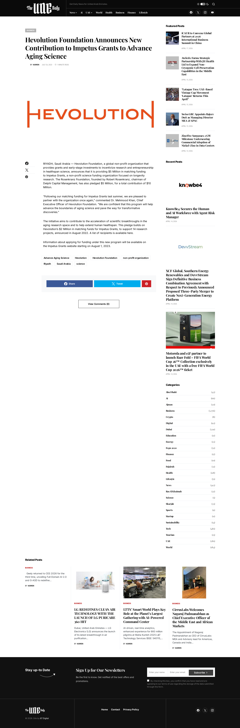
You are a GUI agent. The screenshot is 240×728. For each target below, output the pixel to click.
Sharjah (170, 503)
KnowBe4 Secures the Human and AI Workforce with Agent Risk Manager (190, 212)
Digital (169, 423)
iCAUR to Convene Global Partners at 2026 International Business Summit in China (197, 38)
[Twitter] (198, 12)
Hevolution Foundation (105, 257)
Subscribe (199, 672)
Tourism (170, 534)
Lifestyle (170, 479)
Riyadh (47, 263)
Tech (168, 528)
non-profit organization (136, 257)
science (80, 263)
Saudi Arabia (64, 263)
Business (31, 30)
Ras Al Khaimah (174, 491)
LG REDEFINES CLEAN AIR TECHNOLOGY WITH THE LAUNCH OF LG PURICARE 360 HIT (95, 615)
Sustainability (173, 522)
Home (104, 709)
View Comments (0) (98, 304)
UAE (168, 541)
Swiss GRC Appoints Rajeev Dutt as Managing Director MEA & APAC (198, 117)
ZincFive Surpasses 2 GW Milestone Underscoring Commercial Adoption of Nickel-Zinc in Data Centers (198, 140)
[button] (203, 4)
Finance (170, 454)
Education (171, 435)
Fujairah (170, 466)
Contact (115, 709)
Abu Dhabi (171, 392)
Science (170, 497)
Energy (169, 441)
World (169, 547)
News (168, 485)
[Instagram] (205, 12)
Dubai (169, 429)
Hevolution (81, 257)
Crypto (169, 416)
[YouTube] (212, 12)
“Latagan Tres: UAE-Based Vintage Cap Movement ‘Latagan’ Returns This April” (197, 94)
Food (168, 460)
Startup (170, 516)
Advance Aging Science (56, 257)
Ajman (169, 404)
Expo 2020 (171, 448)
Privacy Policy (131, 709)
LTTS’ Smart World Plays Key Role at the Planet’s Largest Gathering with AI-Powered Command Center (144, 615)
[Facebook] (191, 12)
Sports (169, 510)
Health (169, 472)
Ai (167, 398)
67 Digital (44, 718)
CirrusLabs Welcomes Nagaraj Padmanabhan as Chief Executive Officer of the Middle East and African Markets (192, 617)
